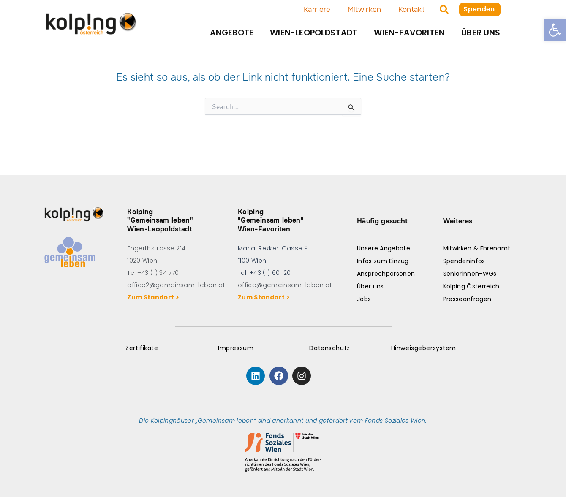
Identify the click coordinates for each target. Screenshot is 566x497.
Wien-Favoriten (409, 32)
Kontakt (410, 9)
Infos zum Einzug (382, 261)
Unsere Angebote (383, 248)
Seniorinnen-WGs (470, 273)
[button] (555, 30)
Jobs (364, 299)
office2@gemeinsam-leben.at (174, 285)
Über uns (481, 32)
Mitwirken (363, 9)
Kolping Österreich (471, 286)
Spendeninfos (464, 261)
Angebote (232, 32)
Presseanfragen (467, 299)
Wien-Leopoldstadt (313, 32)
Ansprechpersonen (386, 273)
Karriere (315, 9)
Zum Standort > (154, 297)
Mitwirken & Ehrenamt (477, 248)
